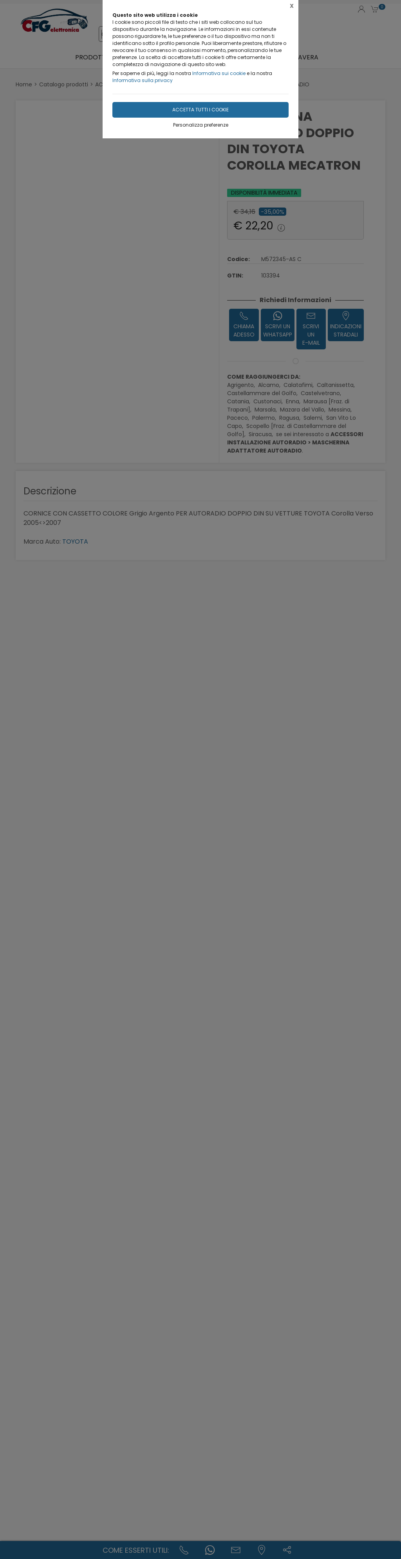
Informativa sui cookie (219, 73)
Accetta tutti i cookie (200, 109)
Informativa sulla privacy (142, 80)
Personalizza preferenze (200, 125)
